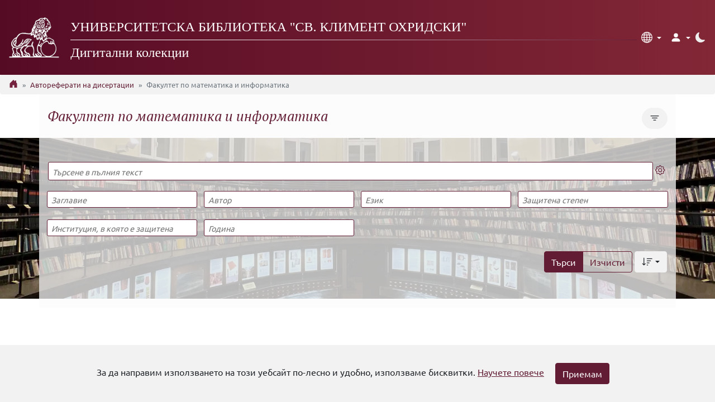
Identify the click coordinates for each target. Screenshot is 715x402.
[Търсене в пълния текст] (350, 171)
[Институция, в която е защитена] (122, 227)
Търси (563, 261)
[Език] (436, 199)
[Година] (279, 227)
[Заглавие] (122, 199)
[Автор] (279, 199)
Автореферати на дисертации (82, 84)
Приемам (582, 373)
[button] (651, 37)
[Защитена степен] (593, 199)
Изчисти (607, 261)
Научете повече (511, 371)
